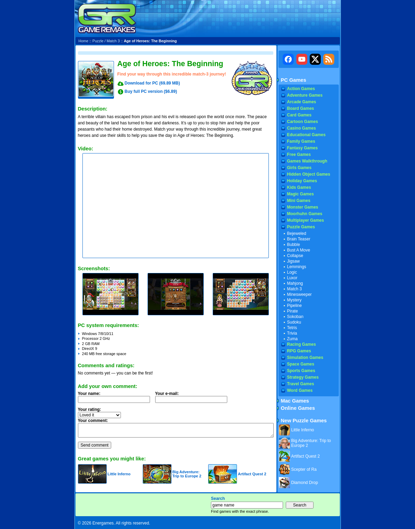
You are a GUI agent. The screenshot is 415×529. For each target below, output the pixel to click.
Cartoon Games (302, 121)
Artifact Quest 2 (252, 474)
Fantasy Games (302, 148)
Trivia (292, 333)
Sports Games (301, 370)
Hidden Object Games (308, 174)
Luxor (292, 277)
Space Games (301, 364)
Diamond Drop (304, 482)
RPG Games (299, 351)
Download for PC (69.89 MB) (152, 83)
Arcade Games (301, 101)
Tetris (292, 327)
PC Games (293, 80)
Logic (292, 272)
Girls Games (299, 167)
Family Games (301, 141)
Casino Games (301, 128)
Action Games (301, 88)
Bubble (293, 244)
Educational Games (306, 134)
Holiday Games (302, 180)
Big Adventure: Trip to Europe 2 (186, 474)
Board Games (300, 108)
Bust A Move (298, 250)
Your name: (89, 393)
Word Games (300, 390)
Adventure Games (305, 95)
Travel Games (300, 383)
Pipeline (294, 305)
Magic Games (300, 194)
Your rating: (89, 409)
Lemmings (296, 266)
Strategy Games (303, 377)
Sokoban (295, 316)
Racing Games (301, 344)
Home (83, 41)
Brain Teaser (298, 239)
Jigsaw (293, 261)
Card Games (299, 115)
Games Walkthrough (307, 161)
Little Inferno (119, 474)
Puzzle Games (301, 226)
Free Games (299, 154)
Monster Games (302, 207)
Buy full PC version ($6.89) (151, 91)
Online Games (298, 408)
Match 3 (113, 41)
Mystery (294, 300)
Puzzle (98, 41)
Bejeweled (296, 233)
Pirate (292, 311)
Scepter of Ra (304, 469)
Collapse (295, 255)
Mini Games (298, 200)
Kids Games (299, 187)
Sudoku (294, 322)
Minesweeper (299, 294)
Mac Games (295, 401)
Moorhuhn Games (305, 213)
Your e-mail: (193, 399)
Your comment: (93, 420)
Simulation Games (305, 357)
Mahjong (295, 283)
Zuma (292, 338)
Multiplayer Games (305, 220)
